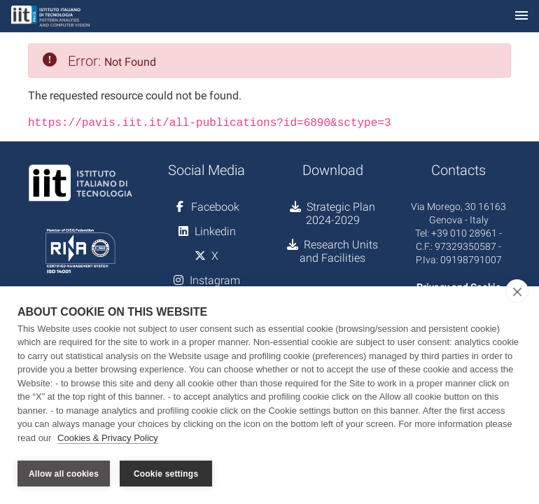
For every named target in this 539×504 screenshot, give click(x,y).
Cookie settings (166, 474)
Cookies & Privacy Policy (107, 440)
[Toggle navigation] (521, 16)
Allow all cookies (64, 474)
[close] (516, 293)
